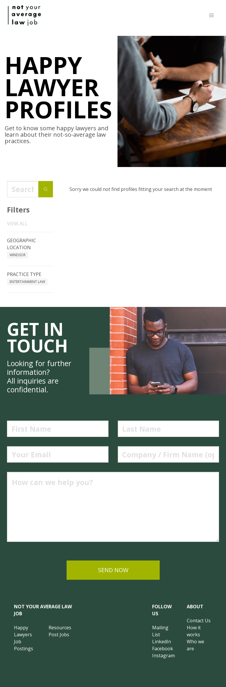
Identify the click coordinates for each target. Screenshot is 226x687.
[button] (211, 15)
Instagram (163, 655)
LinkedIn (161, 641)
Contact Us (199, 620)
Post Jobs (59, 634)
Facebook (162, 648)
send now (113, 570)
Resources (60, 627)
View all (17, 223)
